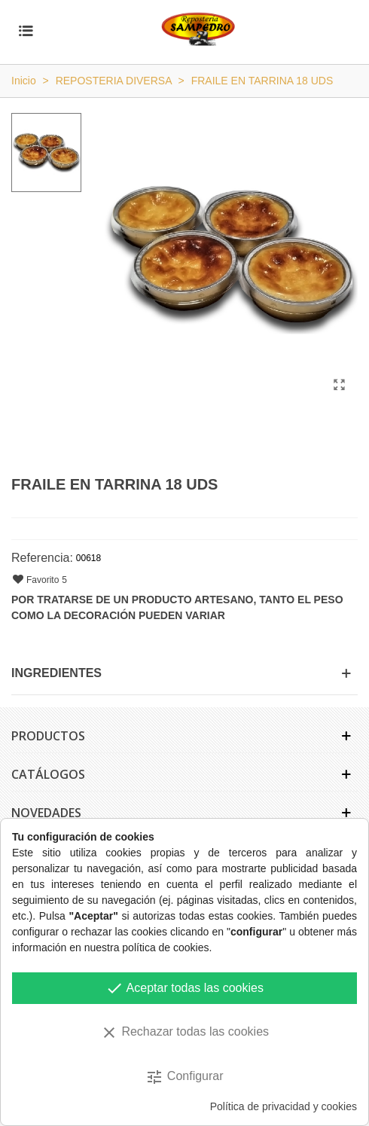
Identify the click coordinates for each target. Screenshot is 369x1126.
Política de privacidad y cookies (283, 1106)
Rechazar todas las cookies (184, 1033)
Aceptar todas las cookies (184, 988)
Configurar (184, 1077)
